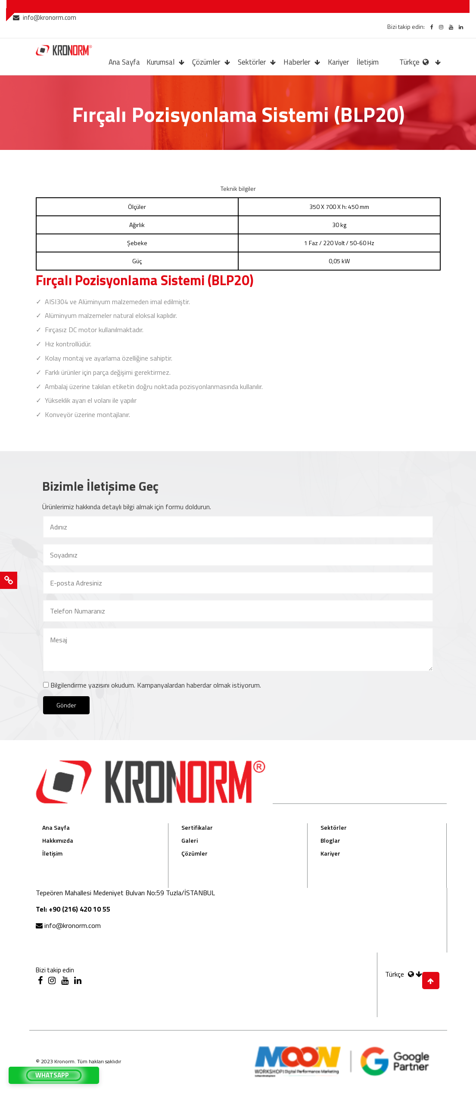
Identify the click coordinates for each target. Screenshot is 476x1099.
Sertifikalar (197, 827)
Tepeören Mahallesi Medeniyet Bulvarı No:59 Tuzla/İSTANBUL (125, 892)
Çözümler (206, 62)
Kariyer (338, 62)
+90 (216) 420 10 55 (79, 909)
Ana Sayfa (124, 62)
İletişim (368, 62)
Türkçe (415, 62)
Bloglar (330, 840)
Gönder (66, 705)
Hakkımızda (57, 840)
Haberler (296, 62)
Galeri (189, 840)
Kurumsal (160, 62)
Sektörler (252, 62)
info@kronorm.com (44, 17)
